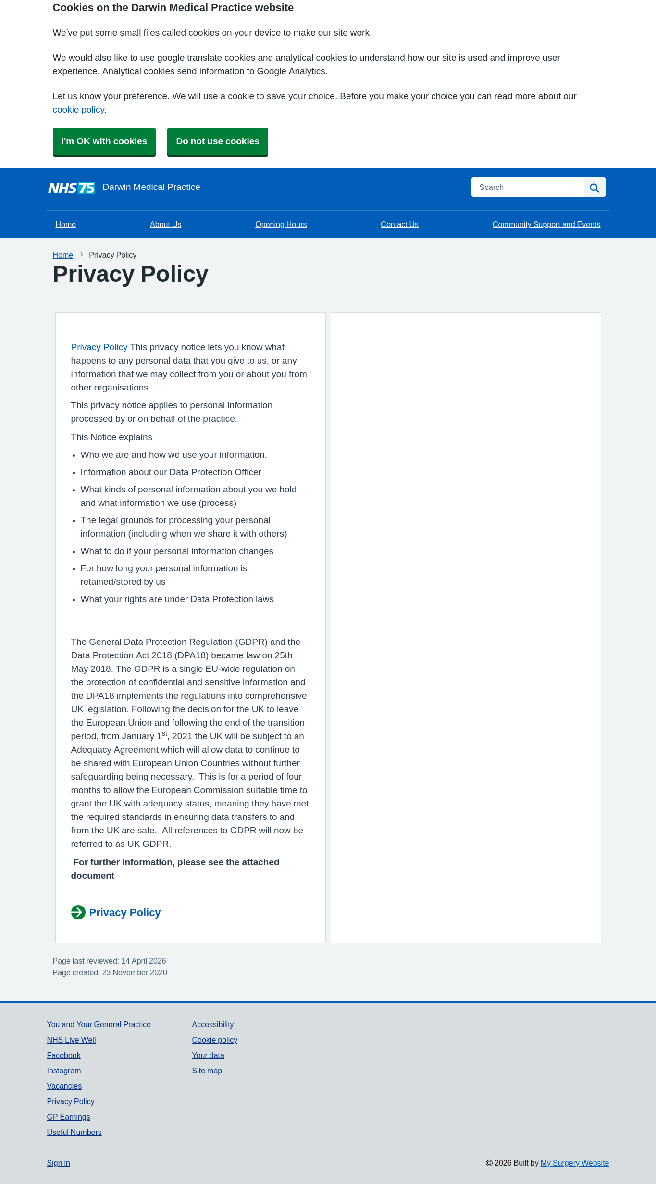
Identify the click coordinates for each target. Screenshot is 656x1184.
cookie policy (78, 109)
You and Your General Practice (99, 1024)
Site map (207, 1070)
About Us (165, 224)
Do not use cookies (217, 141)
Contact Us (400, 224)
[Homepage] (253, 187)
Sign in (58, 1163)
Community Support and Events (547, 224)
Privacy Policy (99, 347)
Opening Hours (281, 224)
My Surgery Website (575, 1163)
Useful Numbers (74, 1132)
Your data (208, 1055)
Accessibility (213, 1024)
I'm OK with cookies (105, 141)
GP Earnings (68, 1117)
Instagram (64, 1070)
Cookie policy (214, 1040)
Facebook (64, 1055)
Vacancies (64, 1086)
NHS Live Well (71, 1040)
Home (66, 224)
